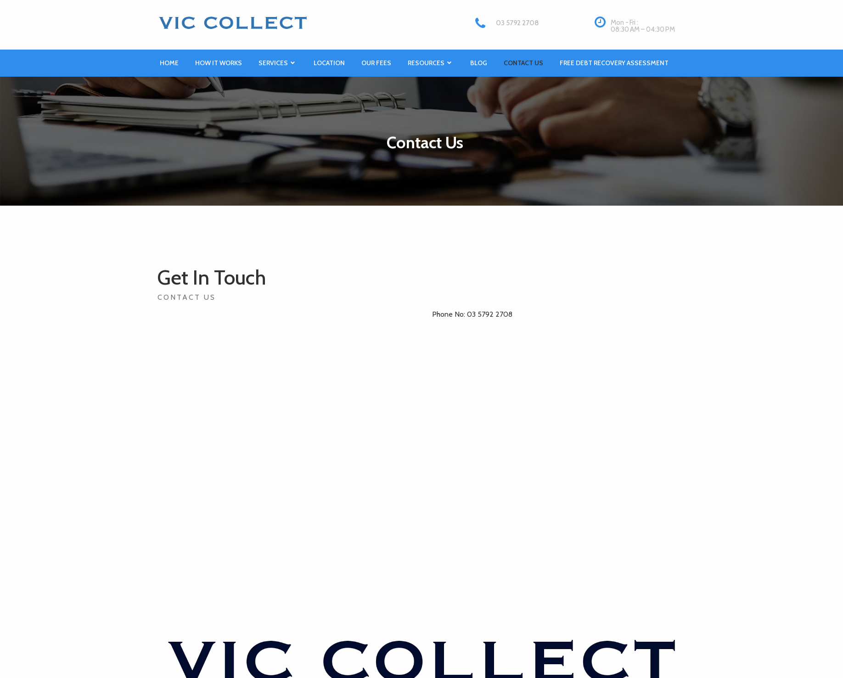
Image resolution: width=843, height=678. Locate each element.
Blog (478, 63)
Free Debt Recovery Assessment (614, 63)
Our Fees (376, 63)
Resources (431, 63)
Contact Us (523, 63)
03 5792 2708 (517, 23)
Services (278, 63)
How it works (218, 63)
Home (169, 63)
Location (329, 63)
